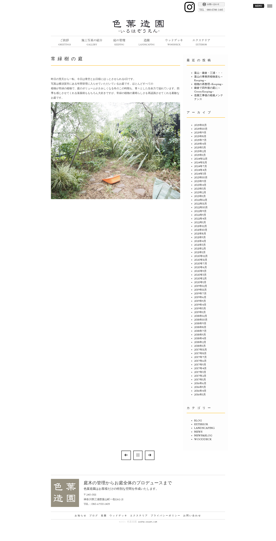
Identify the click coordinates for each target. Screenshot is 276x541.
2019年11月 (200, 290)
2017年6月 (200, 361)
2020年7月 (200, 263)
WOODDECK (203, 439)
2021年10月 (200, 230)
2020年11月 (200, 260)
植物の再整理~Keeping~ (208, 84)
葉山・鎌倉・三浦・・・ (208, 73)
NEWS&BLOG (203, 435)
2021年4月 (200, 241)
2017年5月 (200, 364)
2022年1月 (200, 222)
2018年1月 (200, 346)
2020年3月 (200, 275)
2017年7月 (200, 357)
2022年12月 (200, 200)
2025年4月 (200, 144)
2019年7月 (200, 293)
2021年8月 (200, 233)
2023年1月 (200, 196)
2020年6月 (200, 267)
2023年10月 (200, 177)
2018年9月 (200, 323)
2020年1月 (200, 282)
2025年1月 (200, 155)
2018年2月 (200, 342)
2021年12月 (200, 226)
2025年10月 (200, 129)
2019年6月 (200, 297)
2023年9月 (200, 181)
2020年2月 (200, 278)
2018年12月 (200, 316)
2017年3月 (200, 372)
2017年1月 (200, 379)
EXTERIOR (201, 424)
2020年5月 (200, 271)
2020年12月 (201, 256)
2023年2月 (200, 192)
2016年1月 (200, 394)
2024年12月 (200, 159)
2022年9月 (200, 211)
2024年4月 (200, 170)
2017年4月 (200, 368)
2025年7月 (200, 140)
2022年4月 (200, 218)
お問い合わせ (192, 515)
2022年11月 (200, 203)
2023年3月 (200, 189)
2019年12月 (200, 286)
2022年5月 (200, 215)
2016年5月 (200, 387)
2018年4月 (200, 338)
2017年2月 (200, 376)
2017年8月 (200, 353)
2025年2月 (200, 151)
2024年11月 (200, 162)
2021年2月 (200, 248)
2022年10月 (201, 207)
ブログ (93, 515)
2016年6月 (200, 383)
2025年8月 (200, 136)
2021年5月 (200, 237)
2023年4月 (200, 185)
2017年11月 (200, 349)
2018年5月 (200, 334)
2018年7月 (200, 331)
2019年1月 (200, 312)
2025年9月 (200, 132)
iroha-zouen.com (147, 522)
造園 (104, 515)
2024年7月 (200, 166)
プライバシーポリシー (166, 515)
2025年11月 (200, 125)
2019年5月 (200, 301)
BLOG (198, 420)
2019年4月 (200, 305)
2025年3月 (200, 147)
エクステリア (139, 515)
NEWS (198, 432)
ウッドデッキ (119, 515)
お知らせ (81, 515)
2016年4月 (200, 391)
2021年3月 (200, 245)
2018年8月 (200, 327)
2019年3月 (200, 308)
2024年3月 (200, 174)
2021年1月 (200, 252)
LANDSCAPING (204, 428)
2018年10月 (200, 319)
